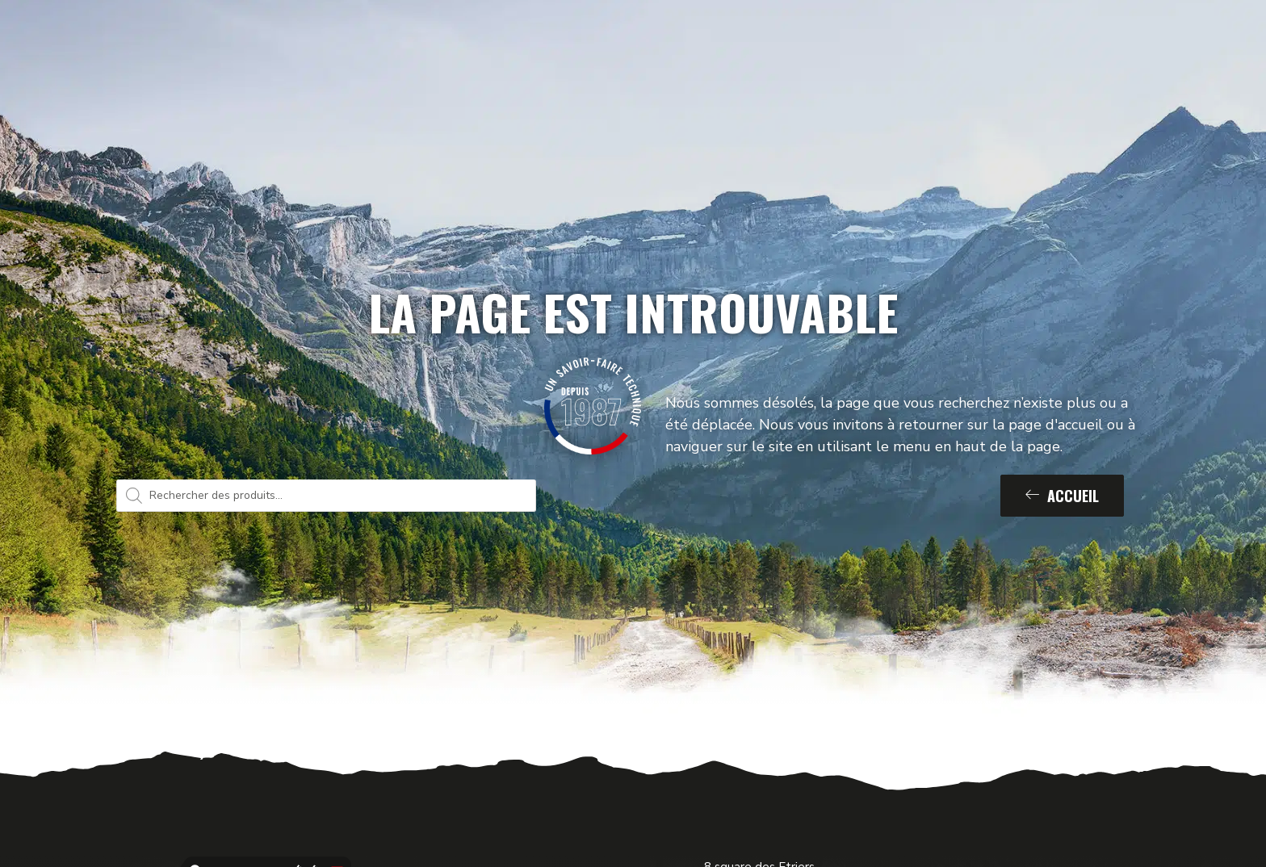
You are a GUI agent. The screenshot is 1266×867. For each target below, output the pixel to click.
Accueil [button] (1062, 495)
